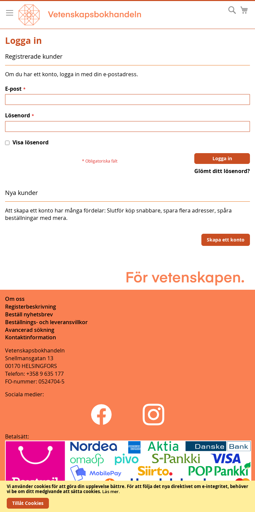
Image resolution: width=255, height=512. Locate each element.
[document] (127, 496)
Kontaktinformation (30, 337)
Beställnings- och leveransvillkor (46, 322)
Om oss (15, 299)
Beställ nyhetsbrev (29, 314)
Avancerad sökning (29, 330)
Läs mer (110, 491)
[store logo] (80, 14)
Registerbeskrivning (30, 306)
